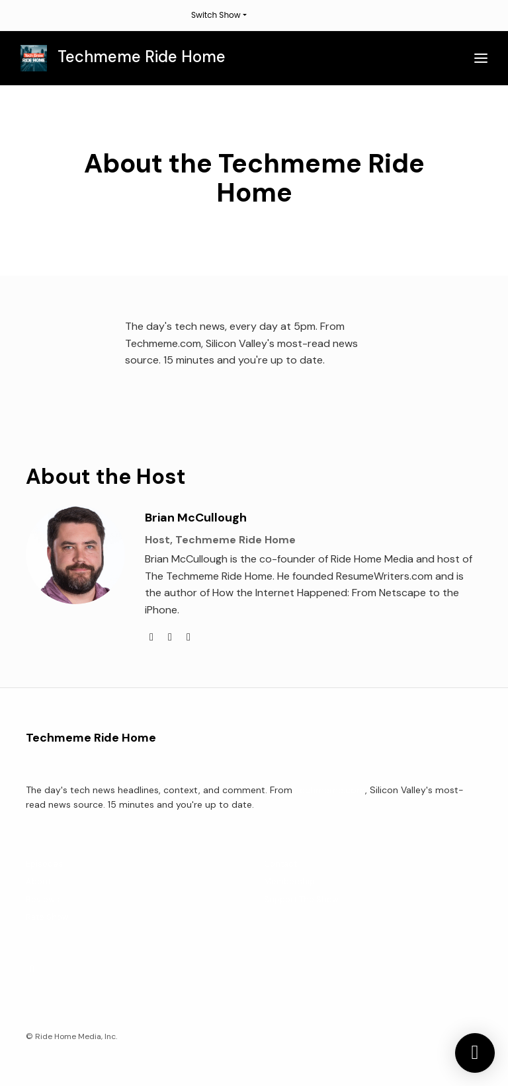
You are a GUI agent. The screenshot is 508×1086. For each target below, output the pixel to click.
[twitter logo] (153, 637)
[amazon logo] (188, 637)
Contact (280, 863)
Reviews (43, 899)
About (38, 881)
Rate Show (47, 917)
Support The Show (301, 899)
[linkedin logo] (171, 637)
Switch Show (216, 14)
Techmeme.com (330, 790)
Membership (289, 881)
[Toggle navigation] (480, 58)
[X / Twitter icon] (32, 969)
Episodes (44, 863)
